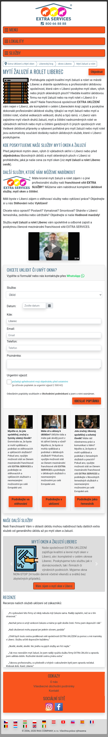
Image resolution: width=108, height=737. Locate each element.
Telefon (12, 341)
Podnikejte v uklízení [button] (54, 502)
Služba (11, 287)
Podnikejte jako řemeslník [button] (87, 502)
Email (10, 328)
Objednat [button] (97, 72)
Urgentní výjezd (17, 375)
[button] (54, 29)
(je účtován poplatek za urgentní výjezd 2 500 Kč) (37, 385)
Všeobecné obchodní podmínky (53, 686)
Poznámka (14, 355)
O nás (54, 682)
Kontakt (54, 690)
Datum (11, 306)
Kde (9, 314)
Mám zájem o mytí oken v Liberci (54, 586)
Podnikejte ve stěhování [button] (21, 502)
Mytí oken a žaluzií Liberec (54, 541)
